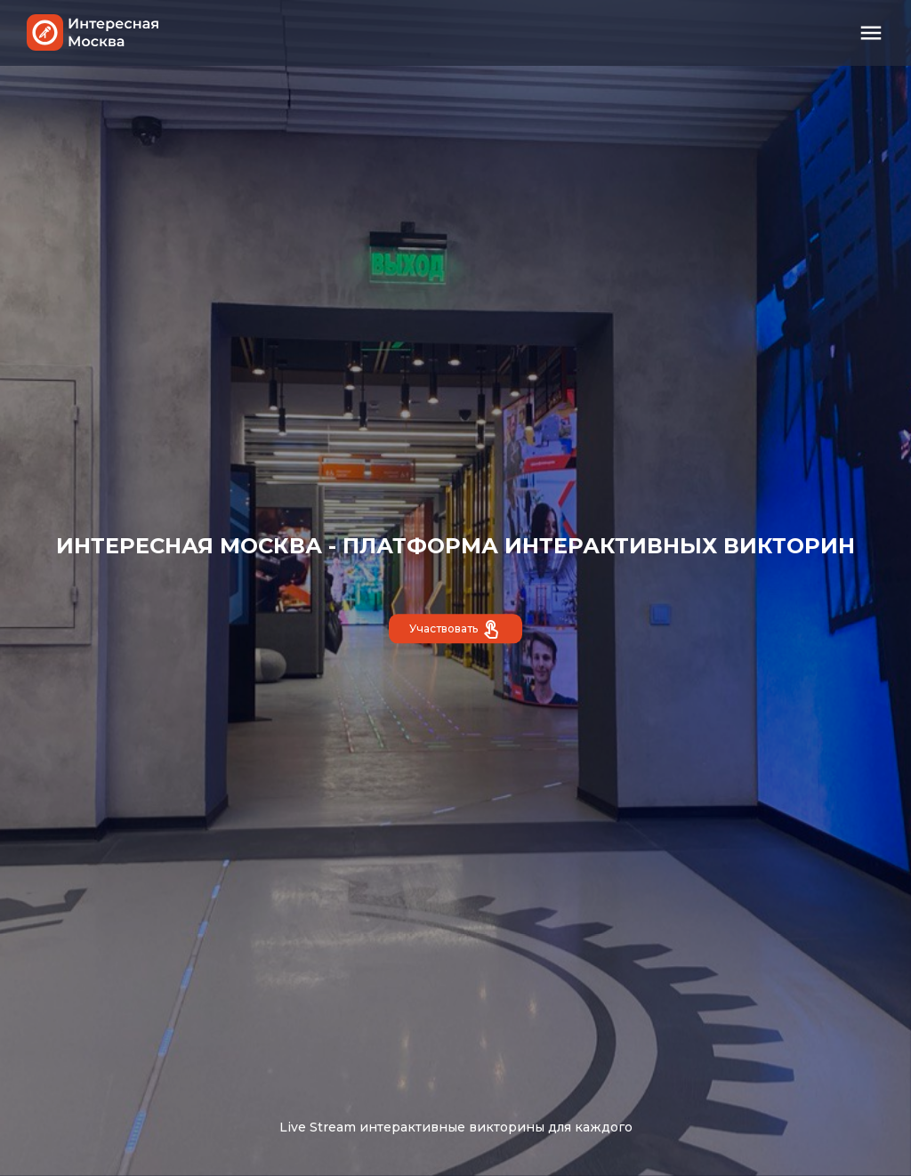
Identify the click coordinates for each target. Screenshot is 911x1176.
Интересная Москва (93, 32)
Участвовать (455, 630)
